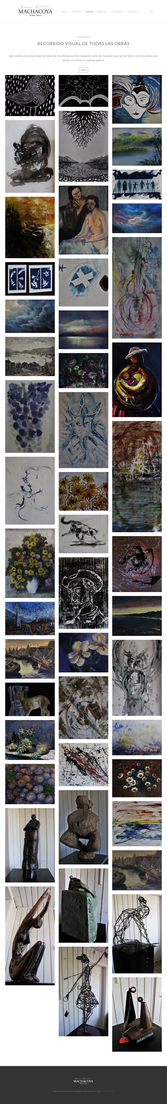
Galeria (89, 12)
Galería (83, 70)
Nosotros (76, 12)
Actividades (117, 12)
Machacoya (108, 1091)
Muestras (102, 12)
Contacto (132, 12)
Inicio (64, 12)
